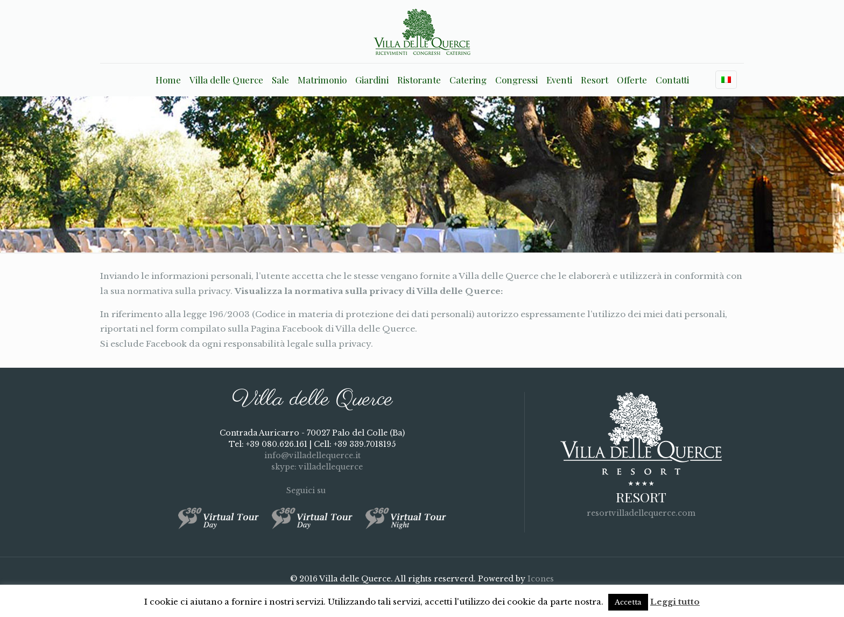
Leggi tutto (675, 602)
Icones (541, 579)
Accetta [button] (628, 602)
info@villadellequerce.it (312, 455)
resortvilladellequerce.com (641, 513)
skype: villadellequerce (312, 467)
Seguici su (312, 490)
